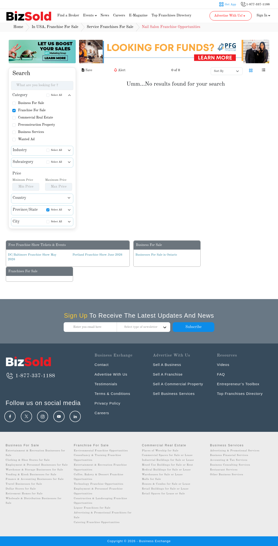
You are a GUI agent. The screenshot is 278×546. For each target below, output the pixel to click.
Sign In (264, 15)
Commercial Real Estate (35, 117)
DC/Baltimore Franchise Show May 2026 (32, 257)
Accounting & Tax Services (228, 460)
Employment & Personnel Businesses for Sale (37, 465)
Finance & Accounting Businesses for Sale (35, 479)
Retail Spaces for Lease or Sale (163, 493)
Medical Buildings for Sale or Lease (166, 470)
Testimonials (106, 384)
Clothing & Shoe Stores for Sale (28, 460)
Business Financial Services (229, 455)
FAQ (221, 374)
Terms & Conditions (112, 394)
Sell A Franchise (168, 374)
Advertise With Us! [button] (230, 15)
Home (18, 27)
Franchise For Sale (32, 110)
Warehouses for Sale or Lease (162, 474)
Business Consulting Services (230, 465)
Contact (102, 365)
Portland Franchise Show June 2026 (97, 254)
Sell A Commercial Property (178, 384)
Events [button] (90, 15)
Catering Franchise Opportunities (97, 522)
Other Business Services (226, 474)
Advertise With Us (111, 374)
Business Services (31, 132)
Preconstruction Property (36, 124)
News (104, 15)
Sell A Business (167, 365)
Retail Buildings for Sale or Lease (165, 489)
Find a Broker (68, 15)
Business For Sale (31, 103)
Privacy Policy (107, 403)
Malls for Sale (151, 479)
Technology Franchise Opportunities (98, 484)
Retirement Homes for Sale (24, 493)
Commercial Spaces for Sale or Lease (167, 455)
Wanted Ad (26, 139)
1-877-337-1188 (30, 375)
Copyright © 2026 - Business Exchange (139, 541)
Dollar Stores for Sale (21, 489)
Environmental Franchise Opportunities (101, 450)
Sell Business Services (174, 394)
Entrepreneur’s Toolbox (238, 384)
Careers (119, 15)
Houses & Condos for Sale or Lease (166, 484)
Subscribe (193, 327)
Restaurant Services (224, 470)
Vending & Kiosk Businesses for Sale (31, 474)
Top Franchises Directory (171, 15)
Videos (223, 365)
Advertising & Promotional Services (234, 450)
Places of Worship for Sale (160, 450)
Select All (56, 95)
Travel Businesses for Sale (24, 484)
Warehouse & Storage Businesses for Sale (34, 470)
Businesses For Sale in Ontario (156, 254)
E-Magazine (138, 15)
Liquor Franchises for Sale (92, 508)
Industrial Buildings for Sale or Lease (168, 460)
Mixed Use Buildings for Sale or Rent (167, 465)
